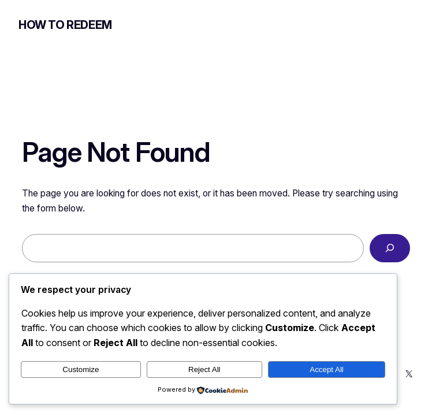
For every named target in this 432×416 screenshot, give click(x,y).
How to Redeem (65, 25)
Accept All (327, 369)
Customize (80, 369)
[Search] (390, 248)
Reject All (204, 369)
